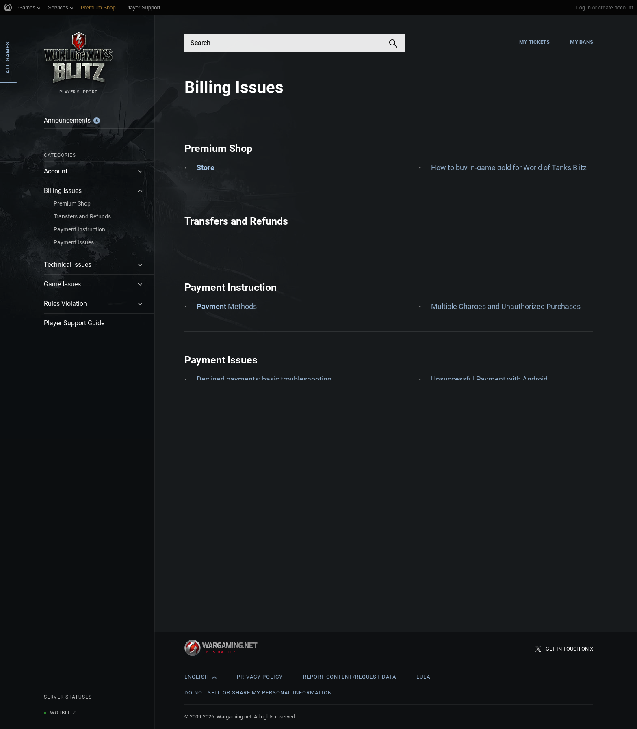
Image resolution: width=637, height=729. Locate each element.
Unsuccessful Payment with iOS (482, 546)
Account (55, 171)
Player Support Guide (74, 323)
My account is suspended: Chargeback (259, 546)
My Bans (581, 42)
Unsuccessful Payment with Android (489, 527)
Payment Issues (74, 242)
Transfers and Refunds (82, 216)
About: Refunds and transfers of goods (259, 309)
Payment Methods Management (483, 422)
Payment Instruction (79, 229)
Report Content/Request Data (349, 677)
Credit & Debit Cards (229, 433)
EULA (423, 677)
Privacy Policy (260, 677)
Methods (227, 385)
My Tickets (534, 42)
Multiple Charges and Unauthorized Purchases (506, 385)
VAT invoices (451, 234)
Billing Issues (63, 191)
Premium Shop (72, 203)
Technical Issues (67, 264)
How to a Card (240, 234)
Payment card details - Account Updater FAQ (502, 404)
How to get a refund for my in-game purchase (504, 197)
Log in (583, 7)
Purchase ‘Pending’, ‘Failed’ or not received (499, 215)
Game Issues (62, 284)
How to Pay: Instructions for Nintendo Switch (268, 452)
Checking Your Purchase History (248, 215)
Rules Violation (65, 303)
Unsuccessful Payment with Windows (491, 564)
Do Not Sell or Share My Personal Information (258, 693)
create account (615, 7)
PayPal (442, 441)
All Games (7, 57)
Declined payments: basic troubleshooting (264, 527)
